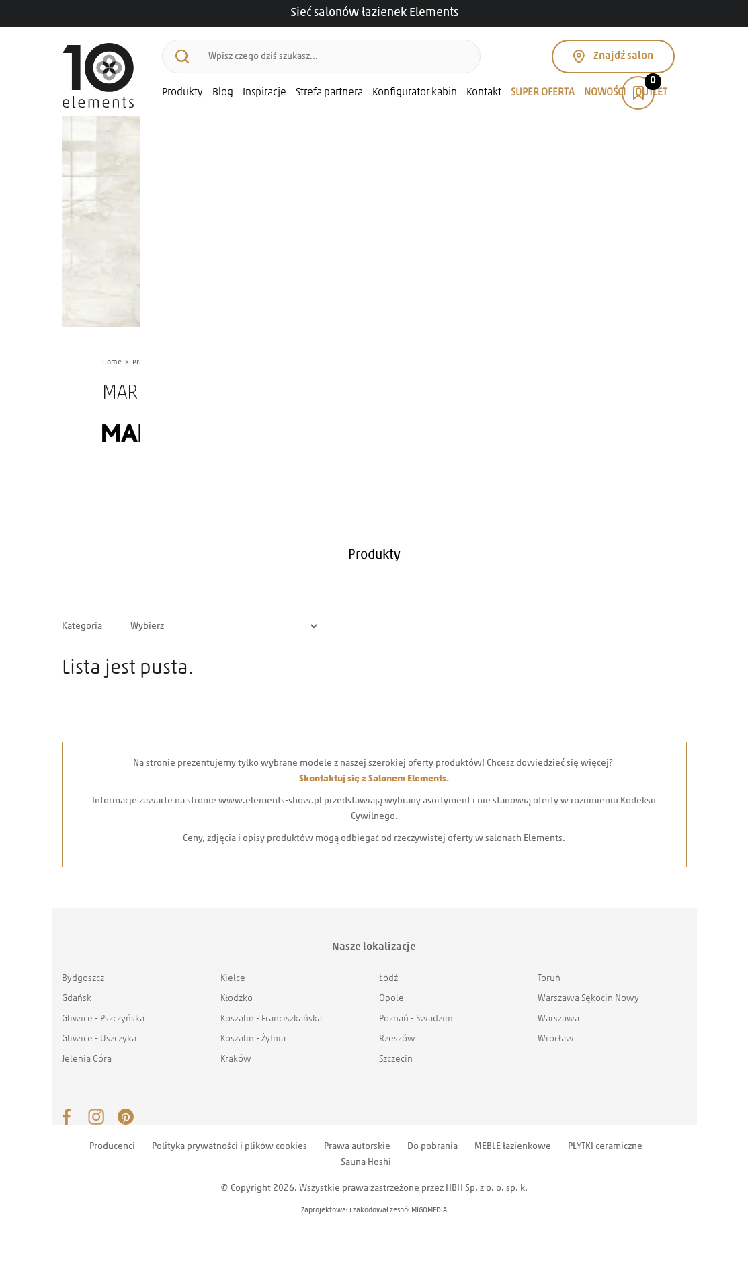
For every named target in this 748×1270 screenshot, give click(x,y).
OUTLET (629, 94)
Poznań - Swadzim (416, 1022)
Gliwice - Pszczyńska (103, 1022)
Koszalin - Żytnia (253, 1042)
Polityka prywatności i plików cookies (229, 1149)
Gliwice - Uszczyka (99, 1042)
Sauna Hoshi (366, 1165)
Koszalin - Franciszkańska (271, 1022)
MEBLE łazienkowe (512, 1149)
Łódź (388, 981)
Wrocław (556, 1042)
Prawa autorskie (357, 1149)
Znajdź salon (615, 57)
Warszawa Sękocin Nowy (588, 1001)
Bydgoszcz (83, 981)
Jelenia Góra (87, 1062)
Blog (200, 94)
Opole (391, 1001)
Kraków (235, 1062)
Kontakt (461, 94)
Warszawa (558, 1022)
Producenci (112, 1149)
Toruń (549, 981)
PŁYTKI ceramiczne (605, 1149)
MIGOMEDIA (429, 1213)
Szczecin (396, 1062)
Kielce (232, 981)
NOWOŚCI (583, 94)
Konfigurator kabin (392, 94)
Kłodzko (236, 1001)
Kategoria (82, 629)
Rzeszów (397, 1042)
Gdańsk (76, 1001)
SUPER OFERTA (520, 94)
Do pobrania (432, 1149)
